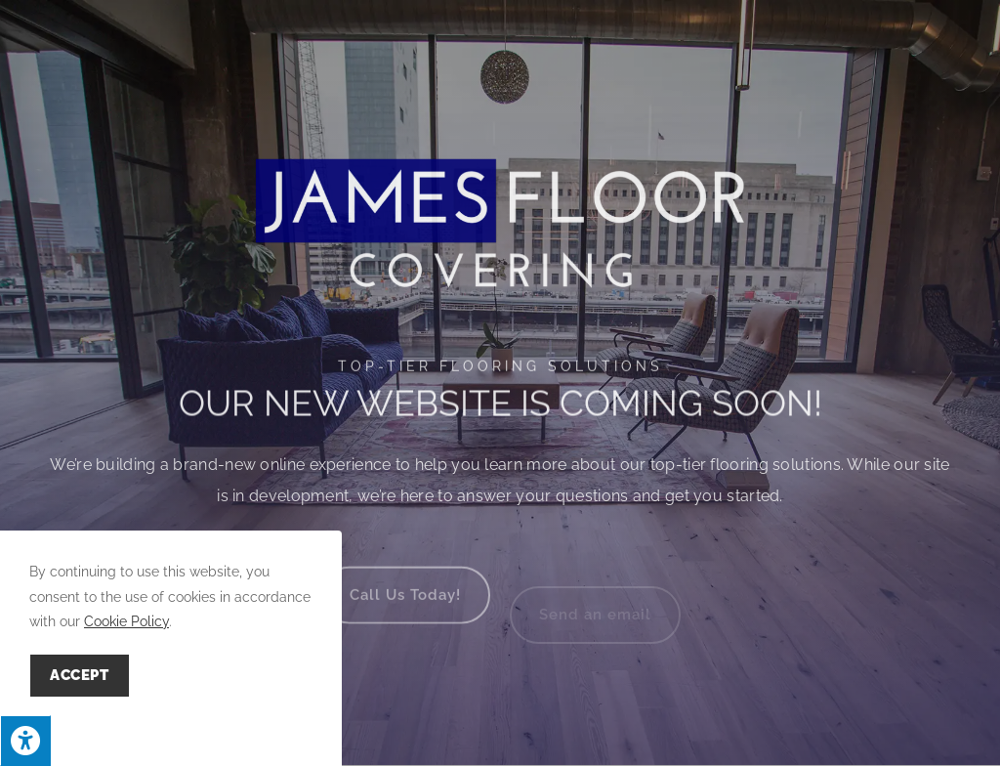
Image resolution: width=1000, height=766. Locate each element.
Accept (79, 675)
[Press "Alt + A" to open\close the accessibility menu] (25, 740)
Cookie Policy (126, 621)
